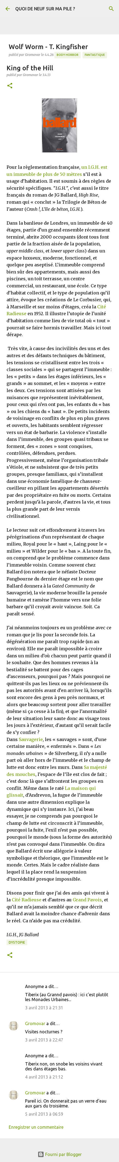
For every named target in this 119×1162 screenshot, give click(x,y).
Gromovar (35, 1023)
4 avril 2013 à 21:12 (44, 1076)
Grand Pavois (87, 899)
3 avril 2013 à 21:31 (44, 1007)
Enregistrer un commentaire (36, 1127)
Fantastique (95, 54)
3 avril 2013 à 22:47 (44, 1039)
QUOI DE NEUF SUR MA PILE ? (45, 8)
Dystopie (17, 942)
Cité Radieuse (26, 899)
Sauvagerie (31, 739)
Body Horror (67, 54)
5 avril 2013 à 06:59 (44, 1114)
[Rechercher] (111, 8)
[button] (10, 86)
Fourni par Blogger (60, 1154)
